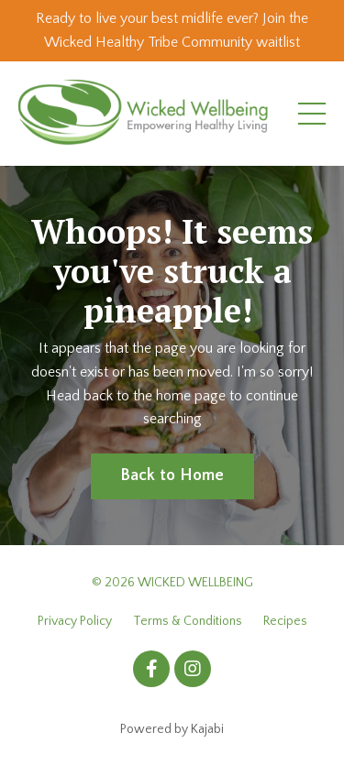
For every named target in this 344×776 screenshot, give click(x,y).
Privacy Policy (75, 621)
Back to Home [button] (172, 475)
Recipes (285, 621)
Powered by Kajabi (172, 729)
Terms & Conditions (187, 621)
